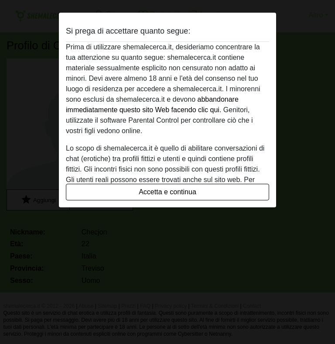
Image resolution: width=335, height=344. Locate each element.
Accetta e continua (167, 192)
